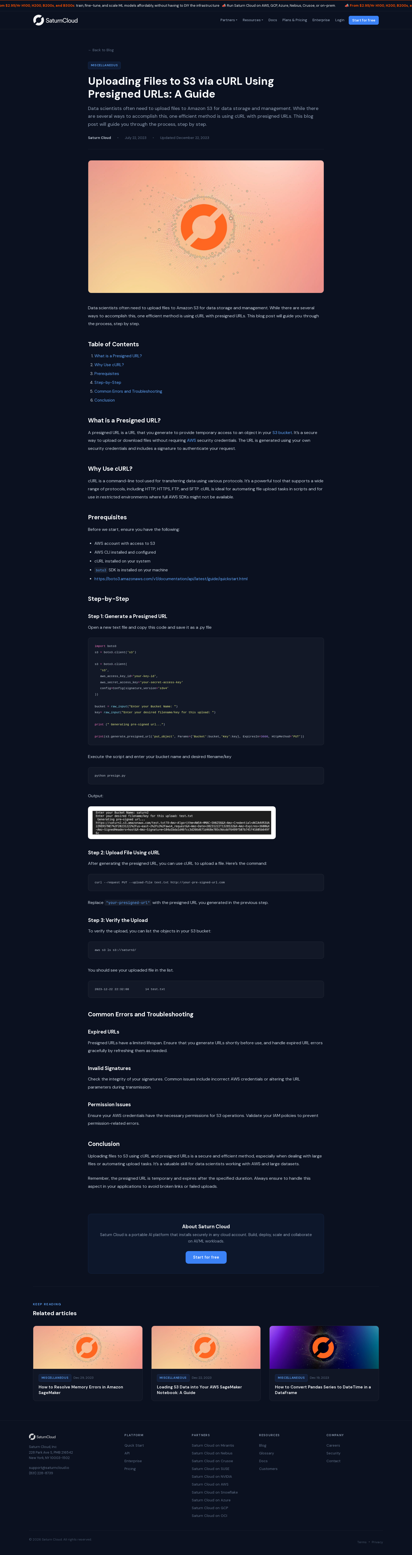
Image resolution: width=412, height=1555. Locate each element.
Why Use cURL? (109, 364)
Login (339, 20)
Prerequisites (106, 373)
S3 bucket (282, 432)
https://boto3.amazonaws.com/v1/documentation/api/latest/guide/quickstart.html (171, 579)
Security (333, 1453)
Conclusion (104, 400)
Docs (272, 20)
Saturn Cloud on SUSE (210, 1468)
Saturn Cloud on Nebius (212, 1453)
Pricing (130, 1468)
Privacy (377, 1542)
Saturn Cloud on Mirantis (213, 1445)
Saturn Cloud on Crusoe (212, 1461)
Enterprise (320, 20)
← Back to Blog (101, 50)
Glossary (266, 1453)
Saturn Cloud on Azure (211, 1500)
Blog (262, 1445)
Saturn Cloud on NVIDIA (212, 1476)
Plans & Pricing (294, 20)
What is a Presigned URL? (118, 356)
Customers (268, 1468)
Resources (251, 20)
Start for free (363, 20)
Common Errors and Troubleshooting (128, 391)
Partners (227, 20)
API (127, 1453)
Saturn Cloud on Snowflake (215, 1492)
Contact (333, 1461)
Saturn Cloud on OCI (209, 1515)
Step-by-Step (107, 382)
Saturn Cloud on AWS (210, 1484)
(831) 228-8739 (41, 1473)
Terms (362, 1542)
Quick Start (134, 1445)
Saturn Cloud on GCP (210, 1508)
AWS (191, 440)
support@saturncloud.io (49, 1467)
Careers (333, 1445)
